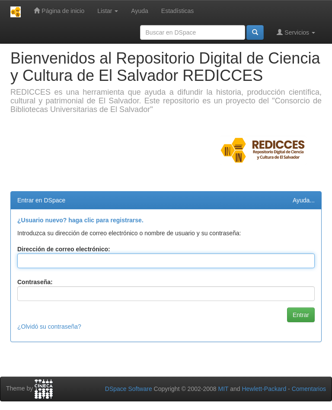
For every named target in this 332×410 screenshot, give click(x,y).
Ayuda (139, 10)
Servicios (296, 32)
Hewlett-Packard (264, 388)
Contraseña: (35, 282)
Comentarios (309, 388)
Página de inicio (59, 10)
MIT (223, 388)
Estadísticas (177, 10)
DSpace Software (128, 388)
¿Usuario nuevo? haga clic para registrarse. (80, 220)
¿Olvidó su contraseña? (49, 326)
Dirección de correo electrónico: (63, 249)
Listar (107, 10)
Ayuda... (304, 200)
